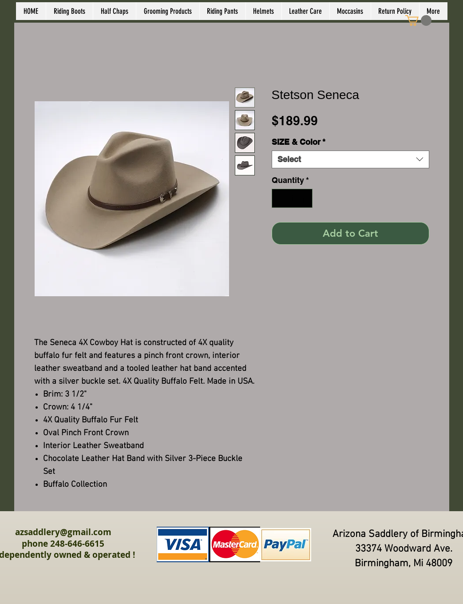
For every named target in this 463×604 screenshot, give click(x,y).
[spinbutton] (292, 198)
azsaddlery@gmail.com (63, 532)
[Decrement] (280, 198)
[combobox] (350, 159)
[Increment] (304, 198)
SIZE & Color (298, 142)
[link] (418, 20)
